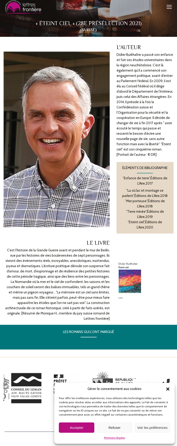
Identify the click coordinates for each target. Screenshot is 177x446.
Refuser (115, 428)
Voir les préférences (152, 428)
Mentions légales (114, 437)
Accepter (76, 428)
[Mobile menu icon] (169, 7)
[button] (168, 389)
